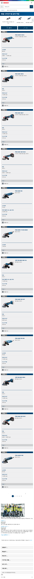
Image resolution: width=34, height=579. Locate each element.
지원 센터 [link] (4, 565)
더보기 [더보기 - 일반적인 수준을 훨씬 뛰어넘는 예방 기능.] (3, 520)
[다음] (25, 494)
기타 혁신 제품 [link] (5, 557)
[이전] (8, 494)
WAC (31, 537)
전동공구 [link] (4, 545)
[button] (2, 572)
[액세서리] (7, 553)
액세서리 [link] (4, 553)
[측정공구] (7, 549)
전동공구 (2, 10)
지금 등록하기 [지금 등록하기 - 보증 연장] (5, 532)
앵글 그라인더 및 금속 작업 (12, 10)
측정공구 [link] (4, 549)
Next (32, 20)
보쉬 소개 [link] (4, 561)
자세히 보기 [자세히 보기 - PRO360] (4, 525)
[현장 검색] (31, 6)
